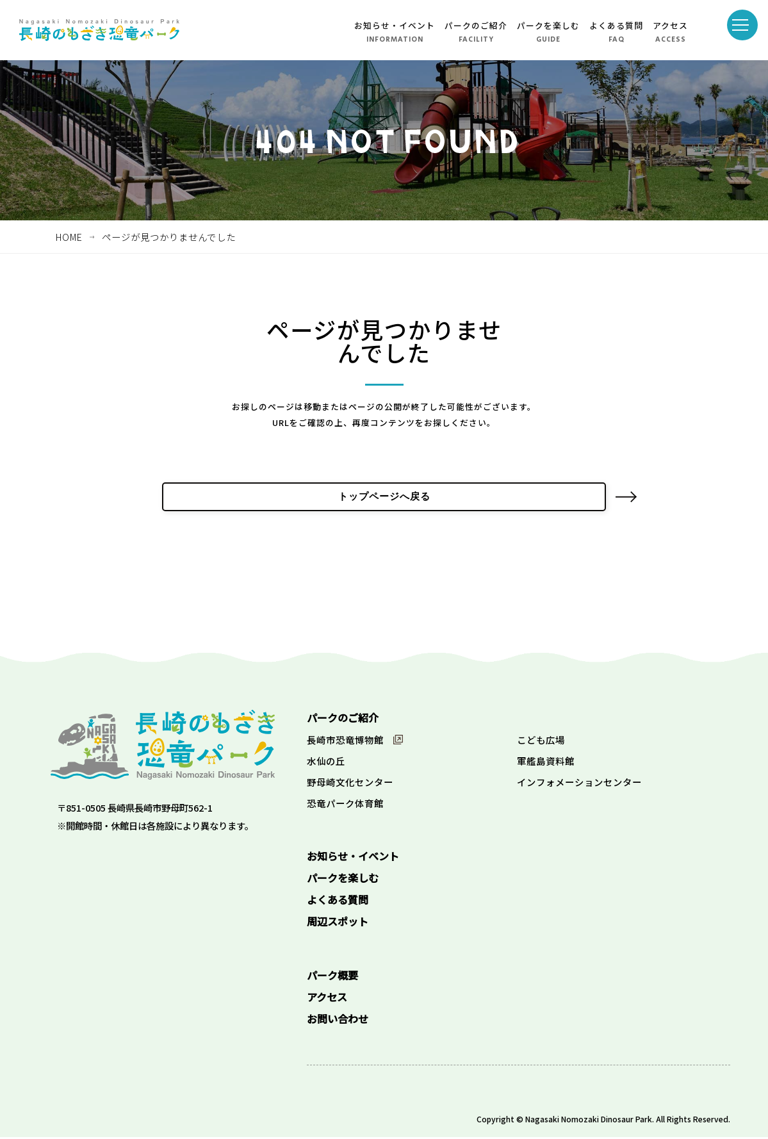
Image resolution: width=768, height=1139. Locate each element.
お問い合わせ (337, 1020)
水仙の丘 (326, 762)
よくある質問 (616, 25)
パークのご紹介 (476, 25)
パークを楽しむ (548, 25)
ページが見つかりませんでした (169, 236)
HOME (69, 236)
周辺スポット (337, 923)
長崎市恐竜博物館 (345, 741)
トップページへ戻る (384, 497)
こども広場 (541, 741)
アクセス (670, 25)
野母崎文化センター (350, 784)
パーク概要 (332, 977)
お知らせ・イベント (394, 25)
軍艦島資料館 (546, 762)
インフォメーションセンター (579, 784)
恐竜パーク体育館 (345, 805)
